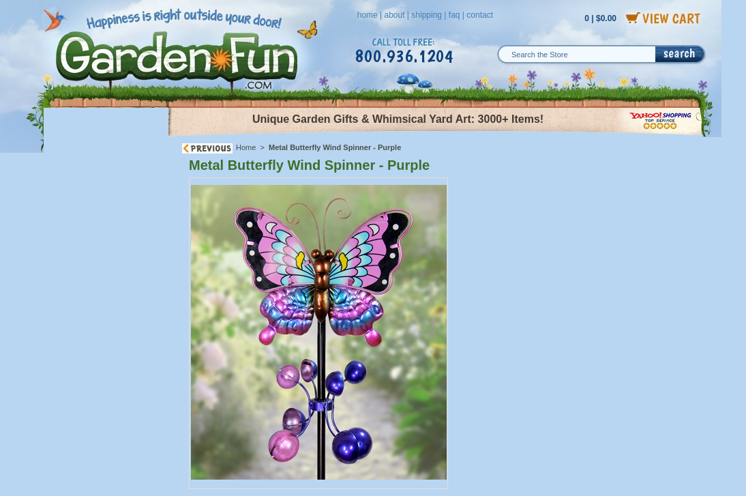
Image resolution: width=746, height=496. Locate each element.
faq (454, 15)
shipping (426, 15)
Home (246, 147)
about (394, 15)
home (367, 15)
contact (479, 15)
